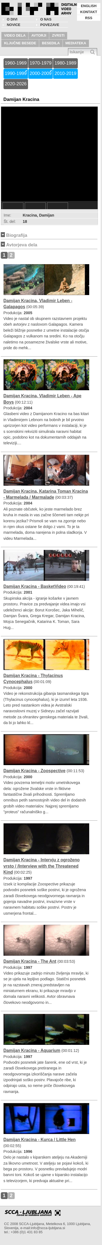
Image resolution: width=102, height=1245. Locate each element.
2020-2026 (16, 83)
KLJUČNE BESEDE (20, 43)
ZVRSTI (58, 35)
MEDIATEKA (76, 43)
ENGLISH (89, 6)
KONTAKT (88, 12)
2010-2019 (65, 73)
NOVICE (13, 25)
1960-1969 (16, 63)
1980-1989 (65, 63)
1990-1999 (16, 73)
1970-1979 (40, 63)
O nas (45, 19)
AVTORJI (38, 35)
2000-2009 (40, 73)
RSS (88, 18)
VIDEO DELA (15, 35)
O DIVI (12, 19)
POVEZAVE (49, 25)
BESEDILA (51, 43)
